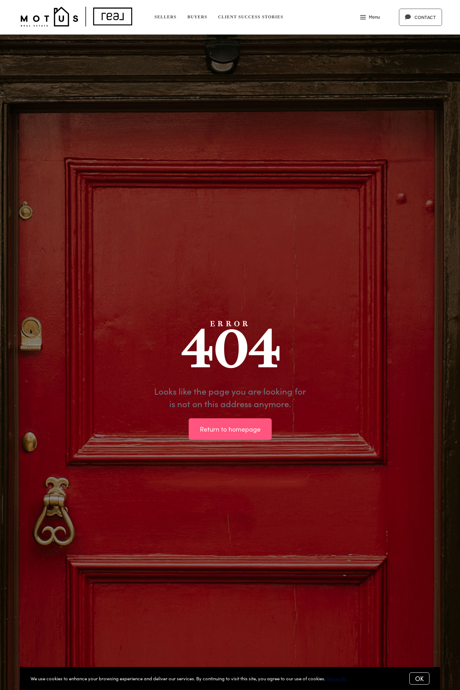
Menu (369, 18)
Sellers (166, 16)
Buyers (197, 16)
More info (336, 678)
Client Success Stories (251, 16)
